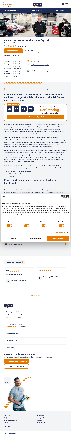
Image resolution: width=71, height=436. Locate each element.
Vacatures (39, 421)
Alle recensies (22, 327)
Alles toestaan (58, 238)
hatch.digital (12, 434)
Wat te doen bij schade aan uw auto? (19, 171)
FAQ (5, 419)
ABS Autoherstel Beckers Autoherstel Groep (39, 72)
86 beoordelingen (23, 46)
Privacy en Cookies (42, 419)
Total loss (11, 176)
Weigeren (13, 238)
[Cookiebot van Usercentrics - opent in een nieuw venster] (61, 196)
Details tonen (60, 232)
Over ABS (7, 416)
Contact (6, 423)
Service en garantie (10, 421)
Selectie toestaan (35, 238)
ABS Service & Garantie (15, 174)
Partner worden (41, 423)
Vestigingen (40, 416)
